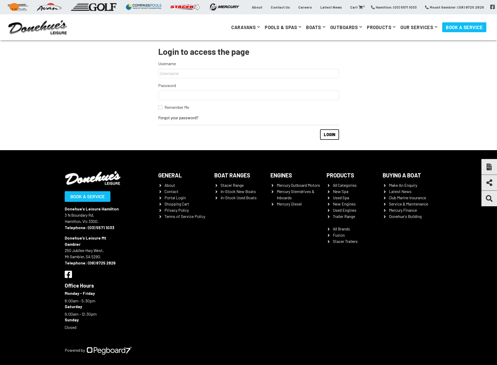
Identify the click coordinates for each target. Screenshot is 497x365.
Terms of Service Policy (184, 216)
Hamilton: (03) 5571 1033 (394, 7)
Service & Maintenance (408, 203)
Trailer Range (344, 216)
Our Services (416, 27)
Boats (313, 27)
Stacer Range (232, 185)
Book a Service (464, 27)
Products (379, 27)
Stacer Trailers (345, 241)
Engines (281, 175)
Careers (305, 7)
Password (167, 85)
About (257, 7)
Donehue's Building (405, 216)
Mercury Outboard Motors (298, 185)
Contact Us (280, 7)
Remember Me (176, 107)
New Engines (344, 203)
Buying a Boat (402, 175)
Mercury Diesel (289, 203)
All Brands (341, 228)
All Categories (345, 185)
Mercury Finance (403, 210)
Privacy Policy (176, 210)
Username (167, 63)
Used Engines (344, 210)
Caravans (243, 27)
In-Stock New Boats (238, 191)
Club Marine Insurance (407, 197)
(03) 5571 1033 (101, 227)
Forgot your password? (178, 117)
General (170, 175)
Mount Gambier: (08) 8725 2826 (454, 7)
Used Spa (341, 197)
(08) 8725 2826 (102, 262)
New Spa (340, 191)
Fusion (339, 235)
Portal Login (175, 197)
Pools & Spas (281, 27)
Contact (171, 191)
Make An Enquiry (403, 185)
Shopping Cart (176, 203)
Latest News (331, 7)
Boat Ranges (232, 175)
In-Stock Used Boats (239, 197)
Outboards (344, 27)
